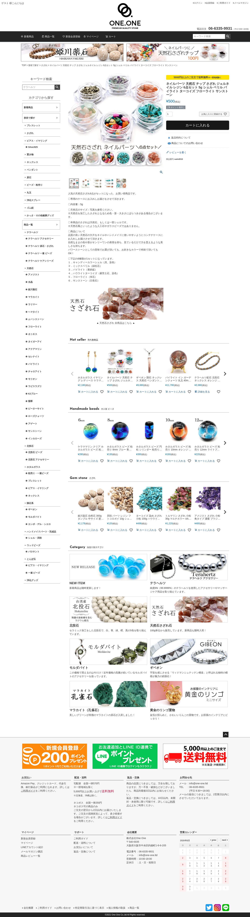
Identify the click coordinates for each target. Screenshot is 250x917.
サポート (79, 832)
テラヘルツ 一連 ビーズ (40, 253)
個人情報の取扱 (116, 907)
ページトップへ (225, 734)
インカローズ (35, 438)
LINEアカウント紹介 (32, 847)
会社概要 (132, 832)
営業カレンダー (188, 832)
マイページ (91, 36)
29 (225, 880)
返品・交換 (133, 777)
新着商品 (27, 36)
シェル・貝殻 (35, 538)
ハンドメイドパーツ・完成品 (41, 532)
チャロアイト (35, 371)
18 (197, 872)
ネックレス (32, 162)
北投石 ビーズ (35, 452)
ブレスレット (33, 125)
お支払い (26, 777)
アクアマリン (35, 349)
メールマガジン (241, 3)
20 (211, 872)
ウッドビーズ (33, 545)
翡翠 (30, 401)
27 (211, 880)
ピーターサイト (36, 409)
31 (189, 888)
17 (189, 872)
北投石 (30, 446)
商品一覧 (48, 36)
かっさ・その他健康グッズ (40, 215)
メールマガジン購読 (32, 851)
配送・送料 (80, 777)
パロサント (33, 551)
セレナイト (33, 356)
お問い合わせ (63, 907)
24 (189, 880)
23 (182, 880)
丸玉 (29, 192)
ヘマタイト (33, 312)
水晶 (30, 282)
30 (182, 888)
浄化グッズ (32, 580)
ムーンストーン (36, 319)
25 (197, 880)
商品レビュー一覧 (30, 855)
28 (218, 880)
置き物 (30, 154)
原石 (29, 177)
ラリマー (32, 304)
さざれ (44, 65)
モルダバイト (35, 517)
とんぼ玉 (31, 559)
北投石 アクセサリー (38, 459)
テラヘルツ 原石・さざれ (41, 246)
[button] (72, 374)
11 (197, 864)
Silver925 (33, 147)
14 (218, 864)
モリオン (32, 379)
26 (204, 880)
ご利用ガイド (224, 3)
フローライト (35, 327)
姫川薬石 (32, 289)
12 (204, 864)
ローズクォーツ (36, 416)
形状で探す (33, 65)
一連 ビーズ (34, 573)
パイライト (33, 364)
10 (189, 864)
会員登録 (210, 3)
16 (182, 872)
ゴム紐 (30, 208)
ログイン (198, 3)
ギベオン (32, 509)
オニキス (32, 334)
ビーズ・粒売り (35, 185)
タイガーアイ (35, 341)
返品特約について (181, 137)
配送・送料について (84, 842)
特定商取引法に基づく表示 (89, 907)
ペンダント (32, 170)
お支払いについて (83, 847)
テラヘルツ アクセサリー (41, 238)
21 (218, 872)
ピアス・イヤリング (37, 141)
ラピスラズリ (35, 386)
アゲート (32, 423)
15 (225, 864)
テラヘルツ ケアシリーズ (41, 261)
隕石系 (30, 503)
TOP (24, 65)
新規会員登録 (71, 36)
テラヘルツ (32, 232)
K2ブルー (33, 394)
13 (211, 864)
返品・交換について (84, 851)
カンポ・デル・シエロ (39, 524)
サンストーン (35, 431)
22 (225, 872)
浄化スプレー (33, 200)
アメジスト (33, 274)
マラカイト (33, 297)
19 (204, 872)
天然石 (30, 268)
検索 (227, 36)
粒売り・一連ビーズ (38, 473)
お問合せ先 (186, 777)
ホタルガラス (33, 467)
